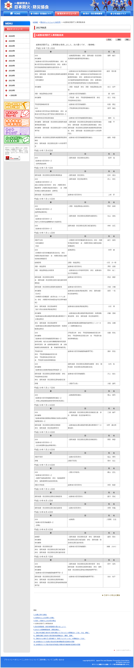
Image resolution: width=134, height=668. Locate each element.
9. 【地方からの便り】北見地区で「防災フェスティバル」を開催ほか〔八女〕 (59, 638)
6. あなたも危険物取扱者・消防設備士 (47, 629)
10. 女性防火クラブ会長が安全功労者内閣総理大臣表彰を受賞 (54, 641)
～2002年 (13, 95)
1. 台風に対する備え (40, 614)
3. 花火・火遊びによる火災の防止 (45, 620)
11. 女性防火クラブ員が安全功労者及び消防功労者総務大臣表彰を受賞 (57, 644)
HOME (15, 13)
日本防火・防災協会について (41, 13)
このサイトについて (31, 660)
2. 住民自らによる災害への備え (44, 617)
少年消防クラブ (118, 13)
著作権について (46, 660)
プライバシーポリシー (12, 660)
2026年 (12, 36)
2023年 (12, 51)
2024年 (12, 46)
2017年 (12, 81)
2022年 (12, 56)
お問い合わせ (59, 660)
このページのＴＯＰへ (123, 650)
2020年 (12, 66)
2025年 (12, 41)
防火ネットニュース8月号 (50, 22)
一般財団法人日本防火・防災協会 (28, 5)
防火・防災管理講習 (93, 13)
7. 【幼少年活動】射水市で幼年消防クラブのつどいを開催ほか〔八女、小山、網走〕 (62, 632)
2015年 (12, 90)
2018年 (12, 76)
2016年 (12, 85)
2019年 (12, 71)
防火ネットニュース (67, 13)
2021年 (12, 61)
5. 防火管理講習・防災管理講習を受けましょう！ (50, 626)
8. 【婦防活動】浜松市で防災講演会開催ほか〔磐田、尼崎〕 (54, 635)
